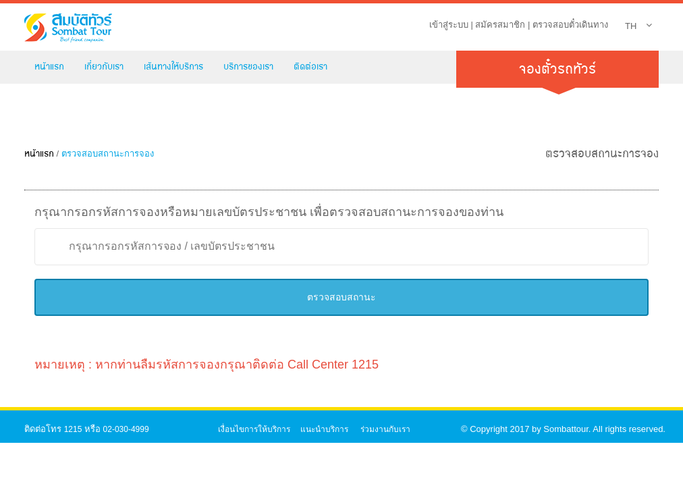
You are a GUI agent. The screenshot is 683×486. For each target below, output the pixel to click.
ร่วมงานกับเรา (385, 429)
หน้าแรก (49, 66)
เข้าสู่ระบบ (448, 25)
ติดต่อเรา (310, 66)
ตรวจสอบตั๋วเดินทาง (570, 25)
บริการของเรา (248, 66)
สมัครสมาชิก (500, 25)
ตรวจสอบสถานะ (341, 297)
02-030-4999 (126, 429)
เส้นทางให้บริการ (173, 66)
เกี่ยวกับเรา (104, 66)
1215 (73, 429)
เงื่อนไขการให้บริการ (254, 429)
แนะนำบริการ (324, 429)
